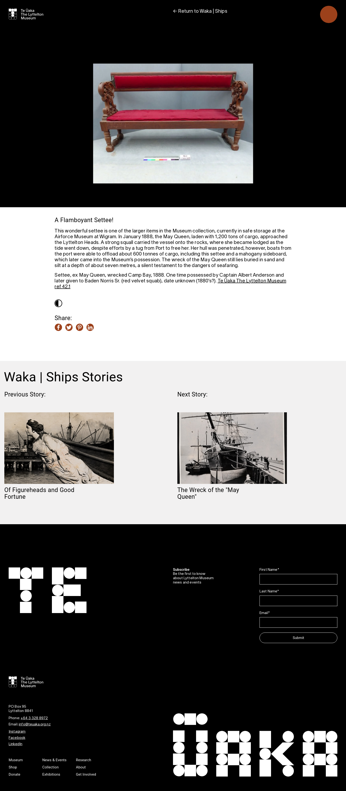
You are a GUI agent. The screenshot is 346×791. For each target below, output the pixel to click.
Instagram (17, 731)
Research (83, 760)
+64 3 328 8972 (34, 718)
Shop (13, 767)
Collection (50, 767)
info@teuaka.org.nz (35, 724)
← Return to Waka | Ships (200, 11)
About (81, 767)
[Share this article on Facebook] (58, 327)
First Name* (269, 570)
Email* (265, 613)
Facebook (17, 738)
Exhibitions (51, 774)
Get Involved (86, 774)
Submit (298, 638)
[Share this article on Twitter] (69, 327)
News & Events (54, 760)
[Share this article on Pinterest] (79, 327)
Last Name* (269, 591)
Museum (16, 760)
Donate (14, 774)
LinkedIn (15, 744)
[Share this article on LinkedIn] (90, 327)
